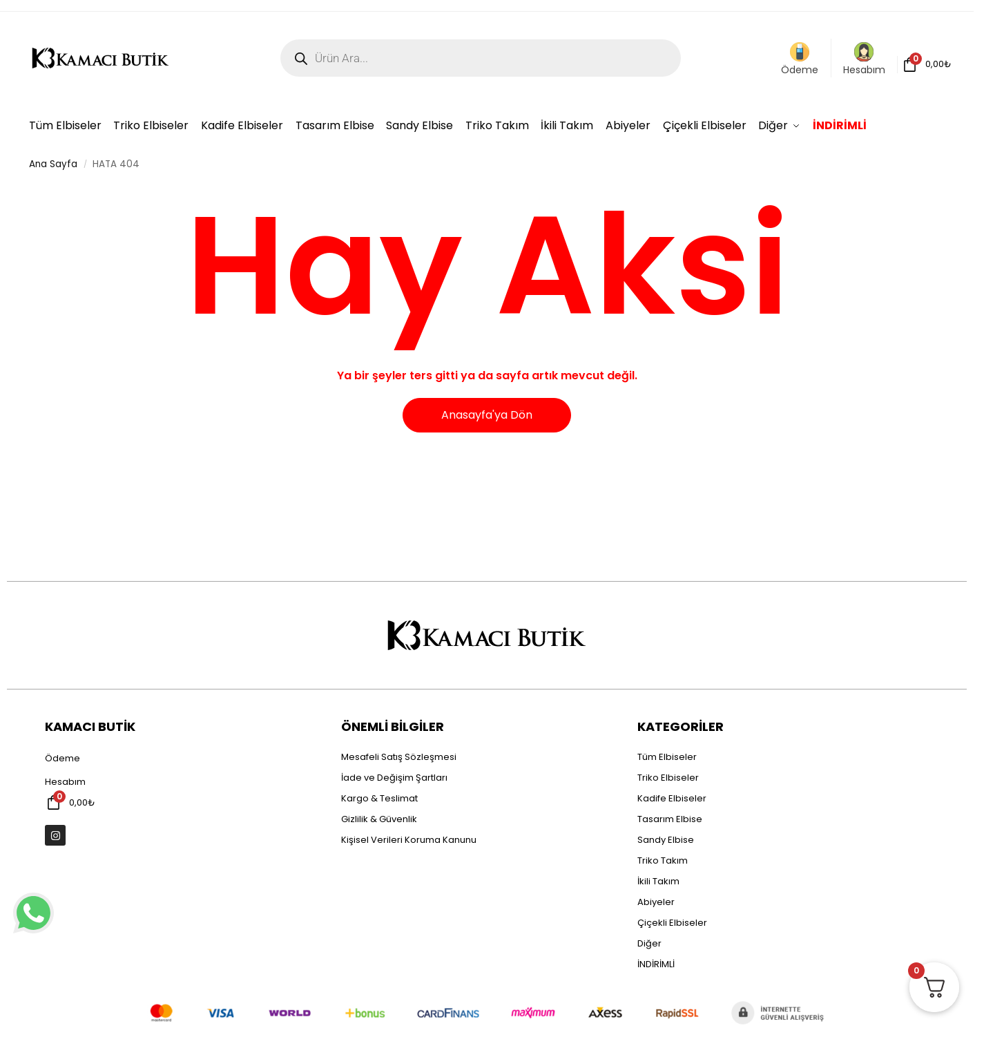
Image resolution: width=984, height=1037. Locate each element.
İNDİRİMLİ (656, 964)
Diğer (649, 943)
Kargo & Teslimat (379, 798)
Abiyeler (656, 901)
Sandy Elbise (665, 839)
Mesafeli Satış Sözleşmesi (398, 756)
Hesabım (864, 59)
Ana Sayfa (53, 164)
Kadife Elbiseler (671, 798)
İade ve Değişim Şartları (394, 777)
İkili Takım (658, 881)
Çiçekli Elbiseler (672, 922)
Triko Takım (662, 860)
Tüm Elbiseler (667, 756)
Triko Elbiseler (668, 777)
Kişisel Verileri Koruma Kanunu (408, 839)
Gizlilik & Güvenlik (379, 819)
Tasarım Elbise (669, 819)
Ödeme (799, 59)
